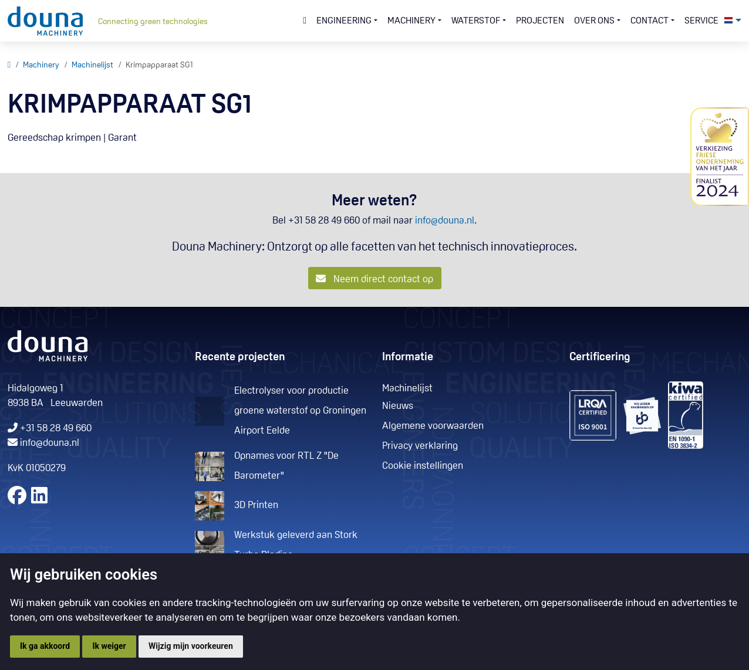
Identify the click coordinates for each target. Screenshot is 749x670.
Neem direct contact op (374, 279)
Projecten (540, 21)
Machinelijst (92, 65)
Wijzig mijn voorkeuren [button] (191, 646)
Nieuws (397, 406)
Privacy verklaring (420, 446)
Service (701, 21)
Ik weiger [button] (109, 646)
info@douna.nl (444, 221)
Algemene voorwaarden (433, 426)
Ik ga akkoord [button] (45, 646)
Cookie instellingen (422, 466)
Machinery (41, 65)
